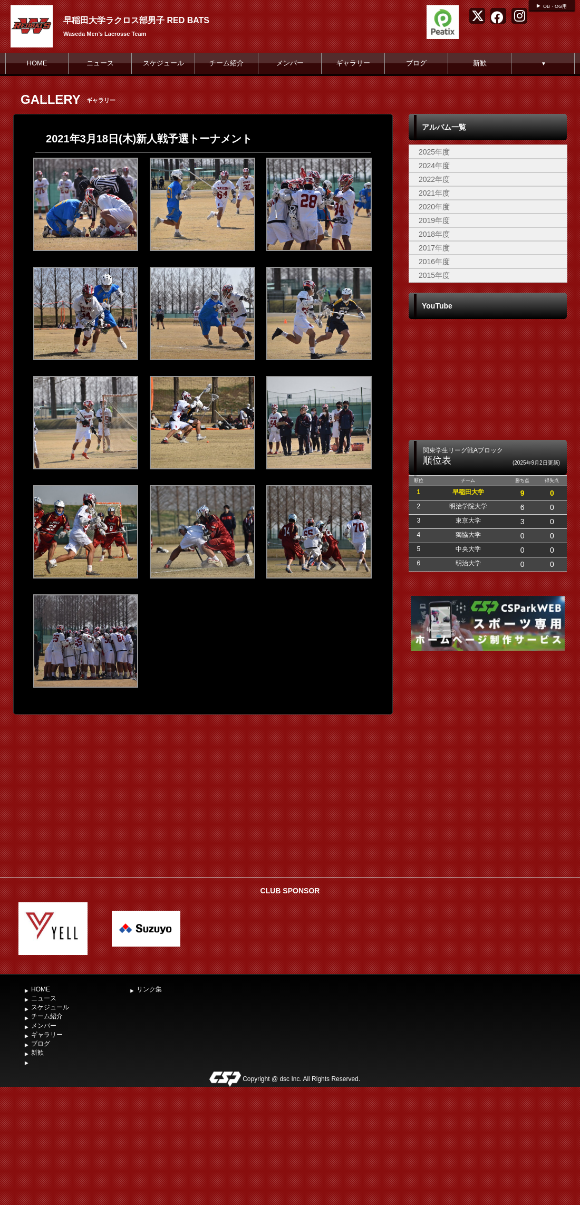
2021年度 (434, 193)
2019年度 (434, 220)
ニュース (100, 63)
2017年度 (434, 248)
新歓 (480, 63)
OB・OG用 (555, 6)
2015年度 (434, 275)
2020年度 (434, 207)
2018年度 (434, 234)
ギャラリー (353, 63)
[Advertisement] (488, 793)
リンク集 (149, 989)
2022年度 (434, 179)
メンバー (290, 63)
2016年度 (434, 261)
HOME (37, 63)
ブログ (416, 63)
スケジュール (163, 63)
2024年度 (434, 165)
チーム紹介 (226, 63)
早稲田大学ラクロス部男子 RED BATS (136, 20)
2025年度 (434, 152)
